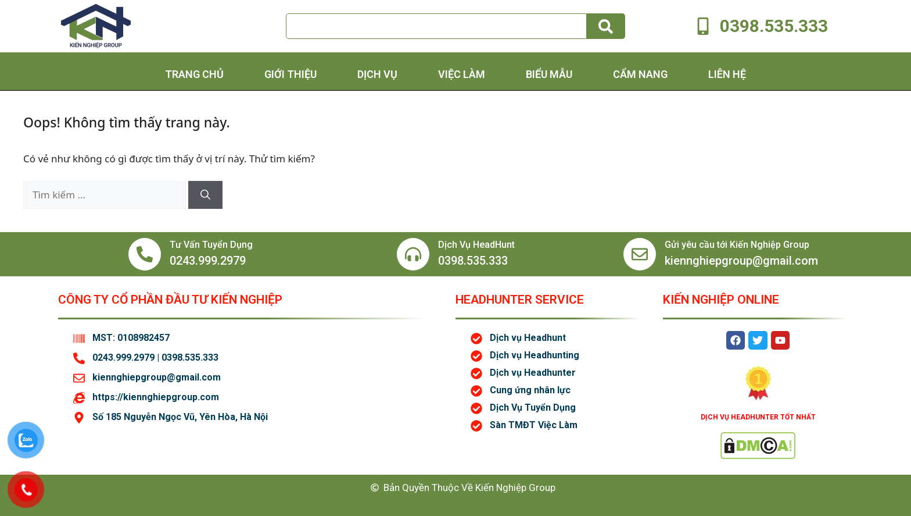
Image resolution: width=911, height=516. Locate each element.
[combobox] (436, 26)
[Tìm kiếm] (205, 195)
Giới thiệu (290, 74)
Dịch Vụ (377, 74)
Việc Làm (461, 74)
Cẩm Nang (640, 74)
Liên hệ (727, 74)
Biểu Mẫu (549, 74)
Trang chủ (194, 74)
